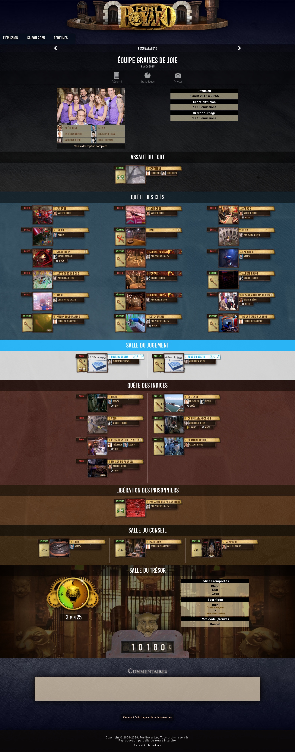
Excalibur (248, 252)
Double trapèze (158, 295)
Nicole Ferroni (105, 140)
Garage (246, 208)
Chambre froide (197, 440)
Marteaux (155, 542)
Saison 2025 (88, 39)
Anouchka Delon (73, 140)
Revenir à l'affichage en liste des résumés (147, 717)
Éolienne (193, 397)
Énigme (191, 427)
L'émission (63, 39)
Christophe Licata (106, 134)
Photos (134, 39)
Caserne (61, 208)
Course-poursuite (159, 252)
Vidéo (59, 260)
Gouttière (155, 168)
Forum (194, 39)
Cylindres (155, 208)
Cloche (246, 230)
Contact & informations (147, 745)
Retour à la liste (147, 48)
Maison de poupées (122, 462)
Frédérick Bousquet (74, 134)
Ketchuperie (156, 317)
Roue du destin (120, 357)
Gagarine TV (63, 252)
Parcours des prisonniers (164, 502)
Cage (152, 230)
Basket (60, 295)
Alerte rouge (250, 273)
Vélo (114, 418)
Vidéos (153, 39)
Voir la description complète (90, 146)
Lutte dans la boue (67, 273)
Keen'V (101, 127)
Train (76, 542)
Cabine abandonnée (199, 418)
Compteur (231, 542)
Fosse (114, 397)
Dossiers (173, 39)
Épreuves (113, 39)
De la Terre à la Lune (255, 317)
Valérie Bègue (71, 127)
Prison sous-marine (68, 317)
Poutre (153, 273)
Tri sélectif (63, 230)
